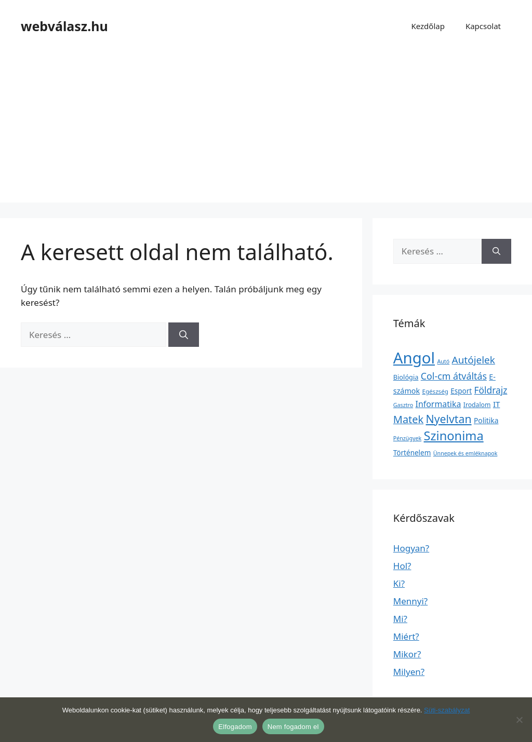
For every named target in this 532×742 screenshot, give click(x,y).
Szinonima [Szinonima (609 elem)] (454, 435)
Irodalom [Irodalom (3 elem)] (477, 404)
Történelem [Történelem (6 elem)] (412, 452)
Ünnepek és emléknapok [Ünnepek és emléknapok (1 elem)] (465, 453)
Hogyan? (411, 548)
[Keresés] (183, 334)
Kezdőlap (427, 26)
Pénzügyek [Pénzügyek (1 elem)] (407, 438)
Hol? (402, 566)
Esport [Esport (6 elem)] (461, 391)
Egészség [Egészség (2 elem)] (435, 391)
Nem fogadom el (293, 727)
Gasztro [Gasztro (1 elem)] (403, 405)
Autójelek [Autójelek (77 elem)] (473, 360)
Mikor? (407, 654)
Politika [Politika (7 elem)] (486, 420)
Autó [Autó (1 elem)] (443, 361)
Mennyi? (410, 601)
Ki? (399, 583)
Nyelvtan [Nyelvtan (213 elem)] (449, 418)
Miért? (406, 636)
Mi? (400, 619)
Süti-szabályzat (447, 710)
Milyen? (408, 672)
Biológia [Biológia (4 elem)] (406, 377)
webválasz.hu (64, 26)
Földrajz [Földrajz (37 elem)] (491, 390)
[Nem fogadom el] (519, 719)
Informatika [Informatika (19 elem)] (438, 404)
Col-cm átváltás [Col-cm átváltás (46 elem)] (454, 376)
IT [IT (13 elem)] (496, 404)
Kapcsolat (483, 26)
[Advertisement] (266, 130)
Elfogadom (234, 727)
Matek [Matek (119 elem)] (408, 419)
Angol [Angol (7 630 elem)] (414, 357)
